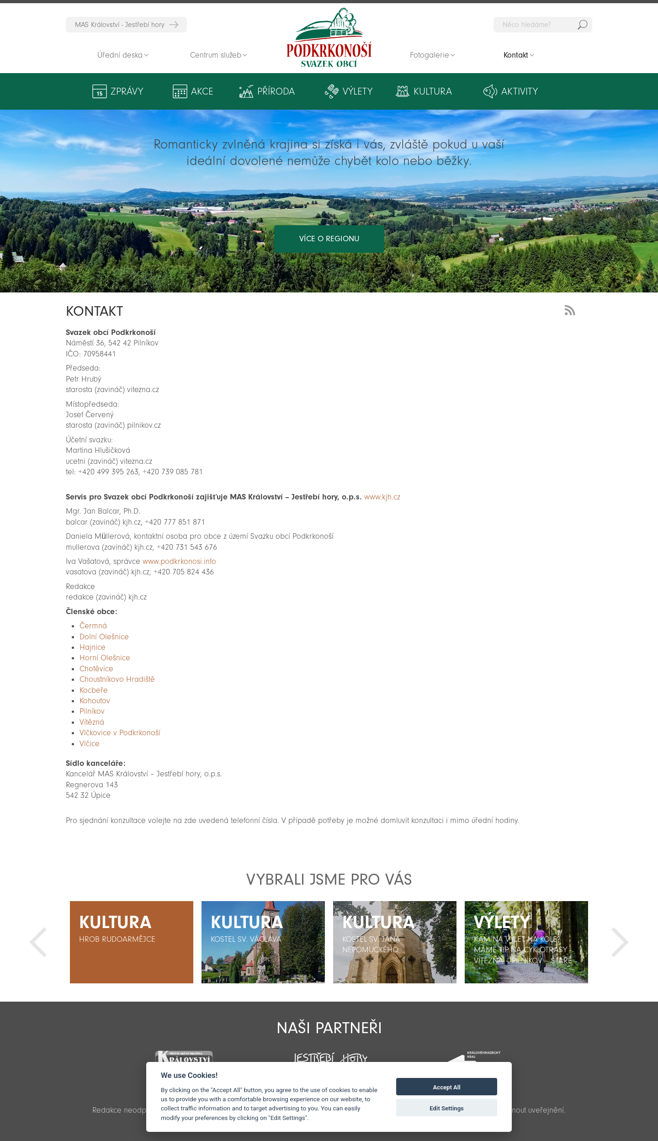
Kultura (433, 91)
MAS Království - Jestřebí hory (119, 25)
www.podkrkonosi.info (179, 561)
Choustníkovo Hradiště (117, 679)
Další (620, 942)
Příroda (276, 91)
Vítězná (92, 722)
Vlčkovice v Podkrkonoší (120, 733)
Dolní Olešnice (104, 637)
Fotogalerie (429, 55)
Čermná (93, 626)
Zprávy (127, 91)
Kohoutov (95, 701)
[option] (131, 942)
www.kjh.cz (383, 497)
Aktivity (519, 91)
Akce (202, 91)
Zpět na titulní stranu (329, 37)
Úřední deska (120, 55)
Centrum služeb (215, 55)
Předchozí (38, 942)
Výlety (357, 91)
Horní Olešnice (105, 658)
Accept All (447, 1087)
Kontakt (516, 55)
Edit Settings (447, 1108)
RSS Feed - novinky (571, 309)
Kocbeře (94, 690)
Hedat (583, 25)
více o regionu (329, 239)
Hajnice (93, 647)
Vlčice (90, 743)
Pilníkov (92, 711)
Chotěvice (96, 669)
